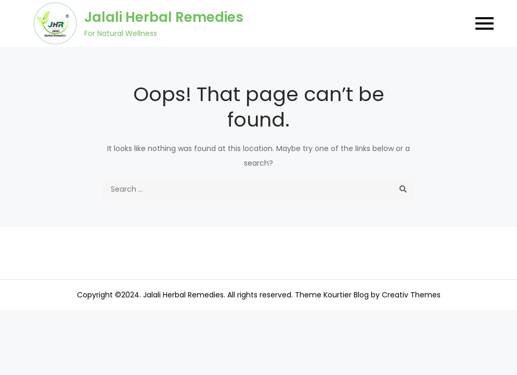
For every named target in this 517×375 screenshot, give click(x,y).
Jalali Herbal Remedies (163, 17)
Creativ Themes (411, 295)
